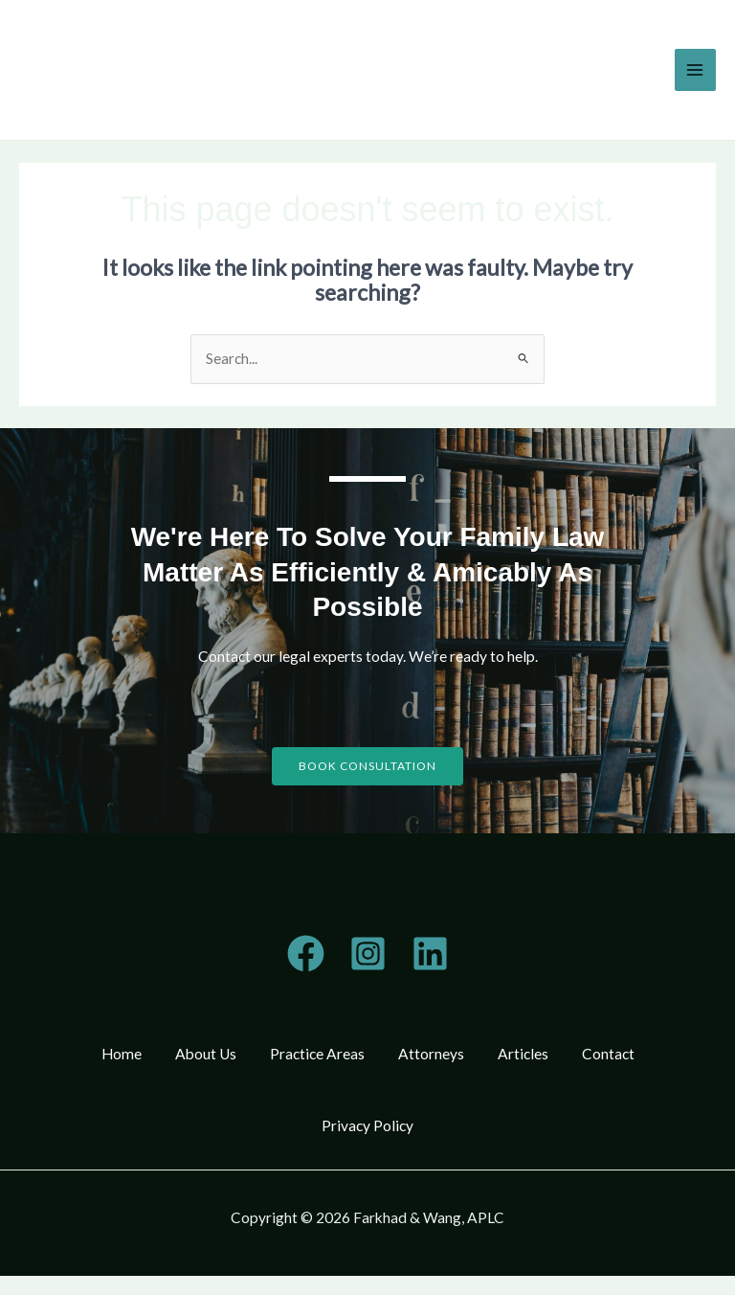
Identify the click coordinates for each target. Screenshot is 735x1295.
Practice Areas (314, 1055)
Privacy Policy (367, 1138)
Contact (619, 1055)
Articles (529, 1055)
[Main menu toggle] (695, 69)
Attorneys (433, 1055)
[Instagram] (368, 953)
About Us (198, 1055)
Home (109, 1055)
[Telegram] (305, 953)
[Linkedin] (430, 953)
